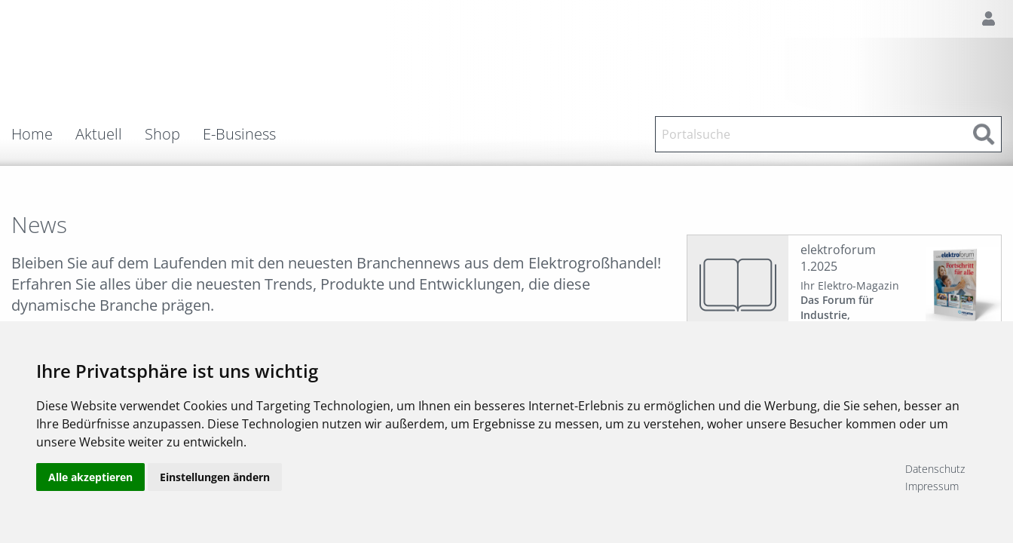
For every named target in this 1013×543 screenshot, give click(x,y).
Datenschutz (935, 469)
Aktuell (98, 134)
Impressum (932, 486)
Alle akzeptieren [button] (90, 477)
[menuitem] (43, 134)
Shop (162, 134)
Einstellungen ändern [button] (215, 477)
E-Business (239, 134)
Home (32, 134)
